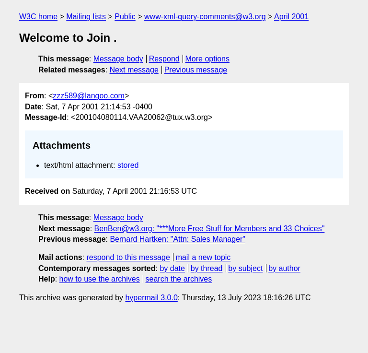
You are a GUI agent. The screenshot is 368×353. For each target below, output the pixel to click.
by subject (245, 268)
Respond (164, 59)
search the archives (179, 279)
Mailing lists (86, 16)
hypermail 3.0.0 (151, 298)
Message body (118, 59)
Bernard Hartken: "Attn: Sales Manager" (177, 239)
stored (127, 165)
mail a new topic (203, 257)
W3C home (38, 16)
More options (207, 59)
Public (125, 16)
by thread (207, 268)
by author (284, 268)
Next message (134, 70)
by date (172, 268)
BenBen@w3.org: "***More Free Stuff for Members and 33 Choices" (209, 228)
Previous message (196, 70)
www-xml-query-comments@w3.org (205, 16)
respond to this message (128, 257)
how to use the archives (99, 279)
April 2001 (291, 16)
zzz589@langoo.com (89, 96)
